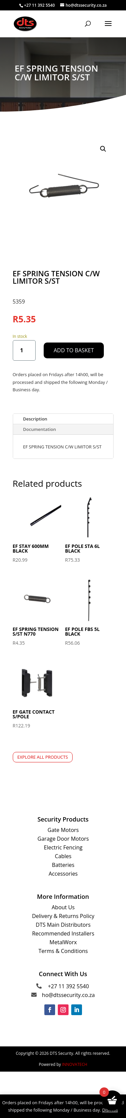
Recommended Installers (63, 933)
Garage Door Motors (63, 838)
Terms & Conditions (63, 951)
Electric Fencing (63, 847)
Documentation (39, 429)
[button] (103, 149)
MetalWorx (63, 942)
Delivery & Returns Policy (63, 916)
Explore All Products (42, 757)
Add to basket (74, 350)
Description (35, 419)
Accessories (63, 873)
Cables (63, 856)
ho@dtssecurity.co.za (68, 995)
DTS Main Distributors (63, 924)
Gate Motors (63, 830)
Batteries (63, 865)
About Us (63, 907)
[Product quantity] (24, 350)
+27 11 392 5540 (68, 986)
